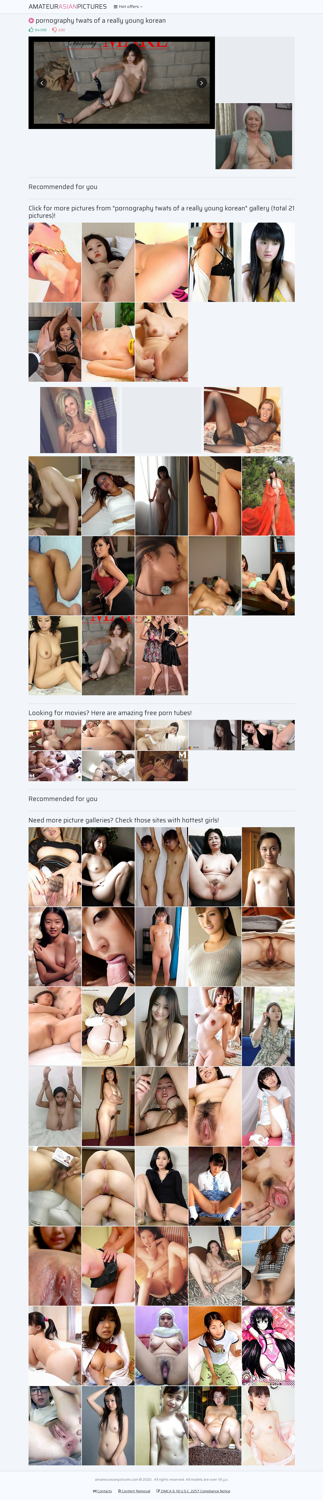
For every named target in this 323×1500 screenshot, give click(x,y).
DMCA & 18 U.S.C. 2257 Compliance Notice (193, 1491)
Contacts (102, 1491)
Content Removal (134, 1491)
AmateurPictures (68, 7)
